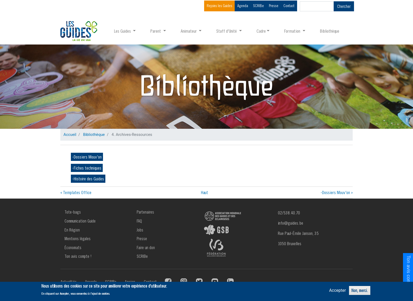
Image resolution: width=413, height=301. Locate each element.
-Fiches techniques (86, 168)
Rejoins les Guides (219, 5)
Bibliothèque (329, 31)
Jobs (140, 230)
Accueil (69, 134)
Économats (73, 247)
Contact (288, 5)
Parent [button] (156, 31)
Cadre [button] (261, 31)
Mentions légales (78, 238)
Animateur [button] (189, 31)
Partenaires (145, 212)
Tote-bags (73, 212)
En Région (72, 230)
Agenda (242, 5)
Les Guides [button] (123, 31)
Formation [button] (292, 31)
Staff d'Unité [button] (227, 31)
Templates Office (75, 192)
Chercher (344, 6)
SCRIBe (258, 5)
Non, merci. (359, 290)
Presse (273, 5)
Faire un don (146, 247)
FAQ (139, 221)
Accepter (337, 290)
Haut (204, 192)
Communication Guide (80, 221)
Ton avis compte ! (78, 256)
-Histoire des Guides (88, 178)
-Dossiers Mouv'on (87, 157)
